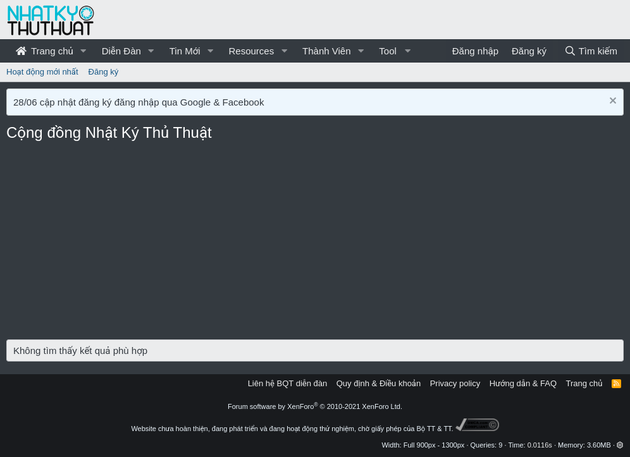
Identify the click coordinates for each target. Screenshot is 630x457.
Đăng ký (104, 71)
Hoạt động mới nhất (42, 71)
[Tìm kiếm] (591, 51)
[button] (83, 51)
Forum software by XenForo (315, 406)
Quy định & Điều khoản (379, 383)
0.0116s (540, 445)
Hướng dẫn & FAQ (523, 383)
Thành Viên (326, 51)
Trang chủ (44, 51)
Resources (251, 51)
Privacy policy (455, 383)
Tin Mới (185, 51)
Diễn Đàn (121, 51)
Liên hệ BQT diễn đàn (288, 383)
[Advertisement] (315, 244)
